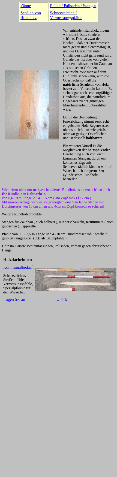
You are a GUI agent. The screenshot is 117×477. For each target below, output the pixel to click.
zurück (62, 300)
